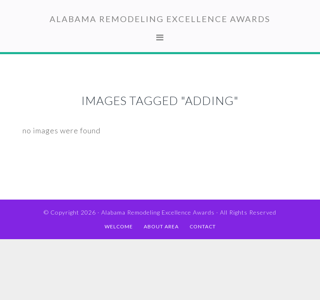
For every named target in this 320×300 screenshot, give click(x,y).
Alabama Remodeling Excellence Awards (160, 19)
